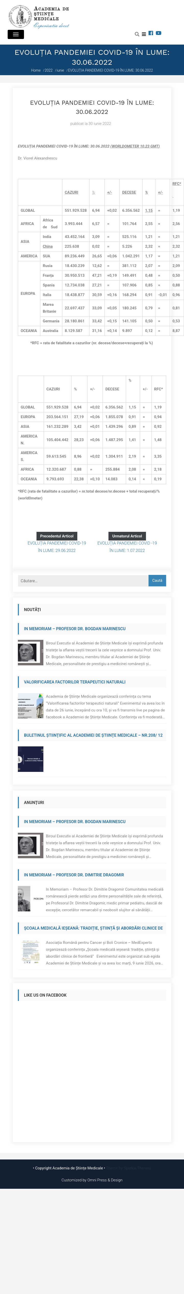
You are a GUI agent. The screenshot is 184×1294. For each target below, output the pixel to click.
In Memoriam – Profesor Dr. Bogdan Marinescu (75, 628)
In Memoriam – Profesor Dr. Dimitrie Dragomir (74, 875)
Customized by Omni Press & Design (92, 1180)
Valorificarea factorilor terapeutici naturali (75, 682)
